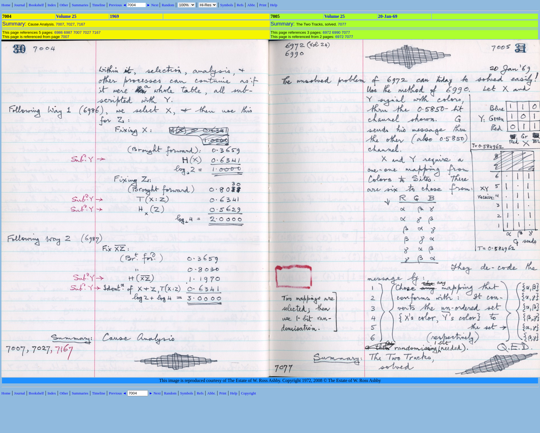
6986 (58, 32)
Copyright (248, 393)
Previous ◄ (118, 5)
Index (52, 5)
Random (168, 5)
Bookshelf (36, 5)
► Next (152, 5)
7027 (70, 24)
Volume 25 (66, 16)
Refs (240, 5)
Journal (19, 5)
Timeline (98, 5)
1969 (114, 16)
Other (64, 5)
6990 (336, 32)
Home (5, 5)
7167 (81, 24)
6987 (68, 32)
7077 (342, 24)
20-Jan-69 (387, 16)
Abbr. (251, 5)
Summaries (80, 5)
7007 (60, 24)
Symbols (226, 5)
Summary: (15, 24)
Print (262, 5)
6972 (327, 32)
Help (273, 5)
